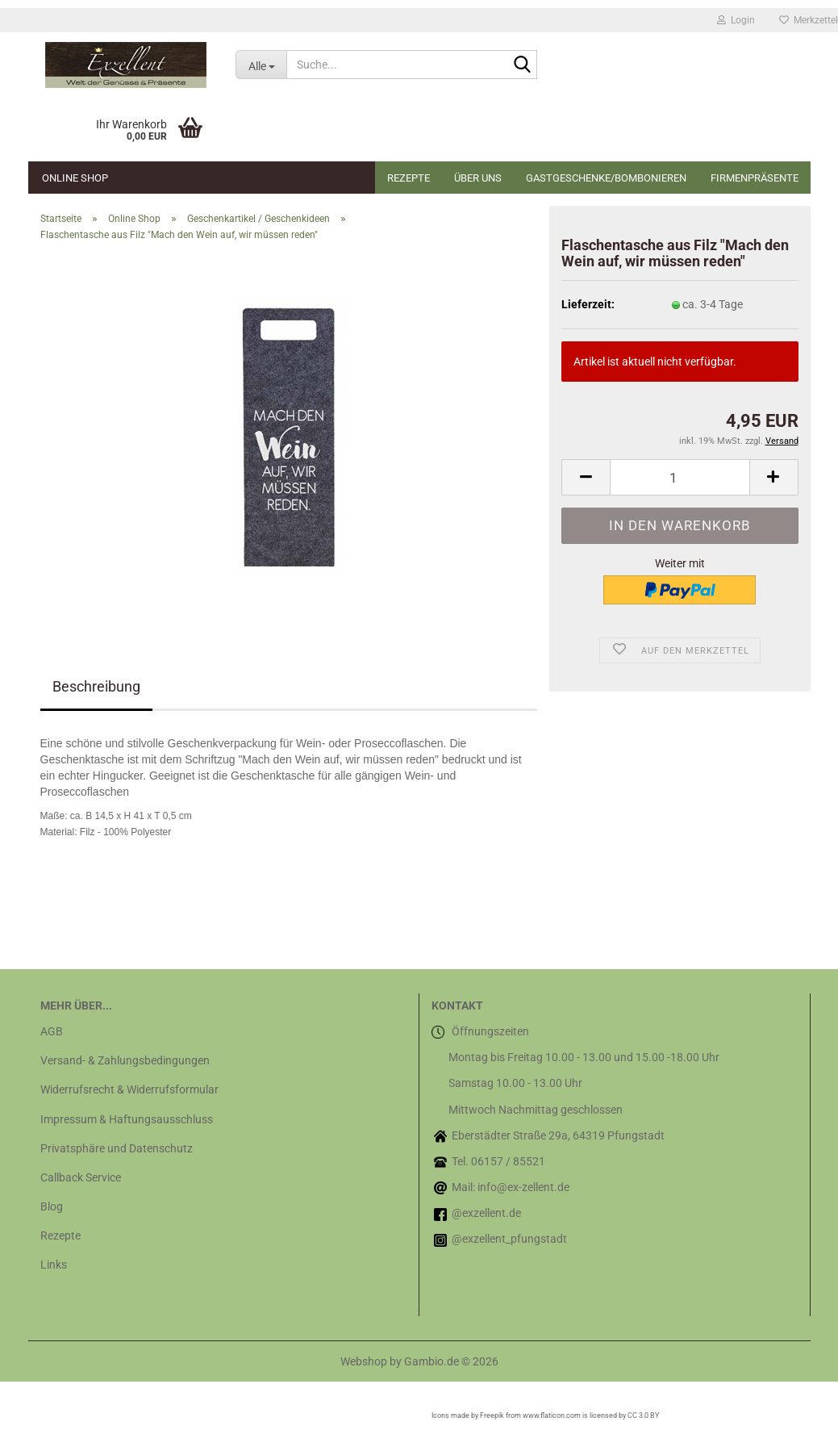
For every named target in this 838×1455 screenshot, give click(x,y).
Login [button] (736, 20)
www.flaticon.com (552, 1415)
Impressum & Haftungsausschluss (126, 1119)
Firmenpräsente (754, 178)
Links (53, 1264)
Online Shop (75, 178)
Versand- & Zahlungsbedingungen (125, 1060)
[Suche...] (261, 64)
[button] (585, 477)
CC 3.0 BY (643, 1415)
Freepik (492, 1415)
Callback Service (80, 1177)
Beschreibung (96, 686)
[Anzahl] (679, 477)
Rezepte (408, 178)
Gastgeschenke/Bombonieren (606, 178)
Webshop (363, 1361)
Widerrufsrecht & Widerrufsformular (129, 1089)
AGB (51, 1031)
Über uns (478, 178)
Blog (51, 1206)
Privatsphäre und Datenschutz (116, 1148)
